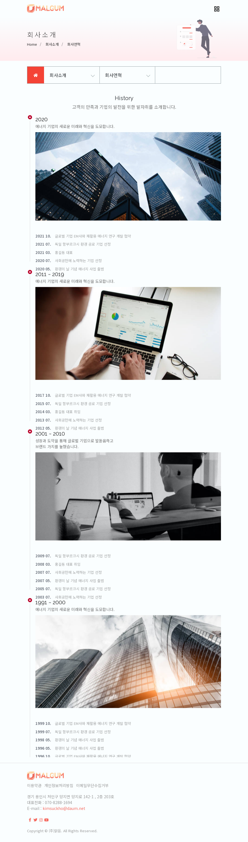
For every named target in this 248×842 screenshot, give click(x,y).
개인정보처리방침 (58, 785)
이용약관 (34, 785)
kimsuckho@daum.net (64, 808)
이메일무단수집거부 (92, 785)
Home (32, 44)
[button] (217, 8)
